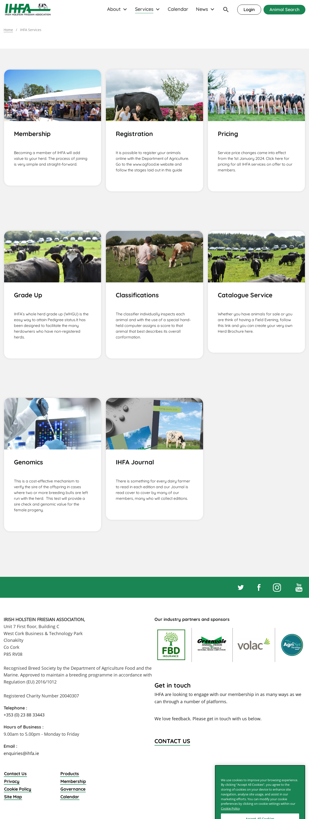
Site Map (13, 797)
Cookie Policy (17, 789)
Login (249, 9)
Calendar (178, 9)
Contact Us (15, 773)
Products (69, 773)
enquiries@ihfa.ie (21, 753)
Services (144, 9)
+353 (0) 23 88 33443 (24, 715)
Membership (73, 781)
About (114, 9)
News (202, 9)
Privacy (11, 781)
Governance (72, 789)
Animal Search (284, 9)
